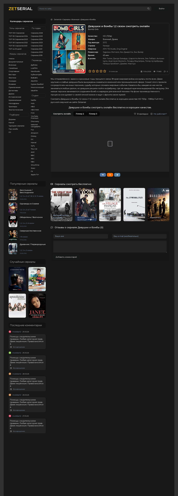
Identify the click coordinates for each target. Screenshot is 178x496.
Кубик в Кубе (36, 75)
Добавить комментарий (66, 257)
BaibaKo (34, 78)
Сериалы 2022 (37, 46)
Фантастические (16, 110)
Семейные (13, 68)
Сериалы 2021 (36, 49)
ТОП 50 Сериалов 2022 (18, 42)
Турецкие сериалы (16, 126)
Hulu (32, 103)
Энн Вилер (138, 52)
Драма (11, 94)
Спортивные (14, 71)
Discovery (35, 121)
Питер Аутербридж (154, 61)
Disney (33, 136)
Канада (106, 46)
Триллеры (13, 107)
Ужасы (11, 58)
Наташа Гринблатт (111, 64)
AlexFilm (34, 81)
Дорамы (12, 119)
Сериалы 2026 (37, 33)
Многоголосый (37, 87)
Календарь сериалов (21, 21)
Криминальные (15, 100)
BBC (33, 155)
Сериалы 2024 (37, 39)
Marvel (11, 123)
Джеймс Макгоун (128, 64)
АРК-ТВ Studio (109, 49)
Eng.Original (122, 49)
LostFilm (34, 68)
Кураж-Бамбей (37, 84)
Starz (33, 168)
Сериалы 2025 (37, 36)
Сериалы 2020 (37, 52)
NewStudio (35, 71)
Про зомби (13, 129)
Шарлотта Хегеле (136, 58)
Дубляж (34, 65)
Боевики (12, 84)
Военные (12, 65)
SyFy (33, 146)
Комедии (12, 81)
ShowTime (35, 165)
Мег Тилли (107, 58)
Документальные (16, 62)
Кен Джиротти (126, 52)
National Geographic (35, 125)
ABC (32, 159)
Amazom (34, 133)
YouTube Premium (34, 117)
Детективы (13, 91)
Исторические (15, 97)
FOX (32, 113)
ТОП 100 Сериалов (16, 33)
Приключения (14, 87)
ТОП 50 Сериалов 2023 (18, 39)
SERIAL (21, 8)
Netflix (33, 100)
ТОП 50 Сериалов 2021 (18, 46)
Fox (32, 130)
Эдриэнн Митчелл (111, 52)
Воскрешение (17, 347)
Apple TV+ (35, 175)
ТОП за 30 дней (15, 49)
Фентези (12, 78)
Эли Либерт (150, 58)
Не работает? (159, 114)
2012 (105, 42)
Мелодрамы (14, 103)
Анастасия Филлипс (117, 61)
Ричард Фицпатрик (135, 61)
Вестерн (12, 75)
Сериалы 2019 (36, 55)
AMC (33, 152)
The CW (34, 149)
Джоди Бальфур (120, 58)
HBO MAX (35, 110)
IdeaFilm (34, 91)
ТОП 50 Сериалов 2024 (18, 36)
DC (10, 132)
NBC (33, 162)
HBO (33, 107)
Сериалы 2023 (37, 42)
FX (32, 171)
